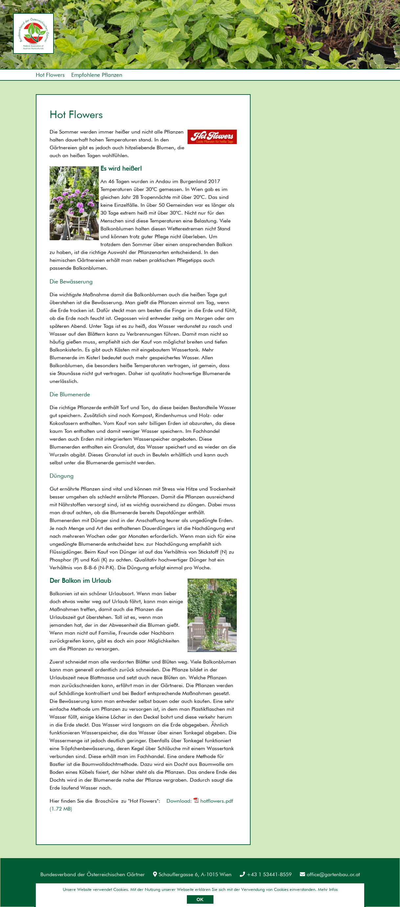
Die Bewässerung (71, 281)
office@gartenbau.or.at (330, 874)
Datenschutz (87, 890)
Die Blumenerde (70, 394)
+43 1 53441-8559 (266, 874)
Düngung (62, 475)
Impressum (48, 890)
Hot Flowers (50, 75)
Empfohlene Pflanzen (96, 75)
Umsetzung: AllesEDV (347, 889)
